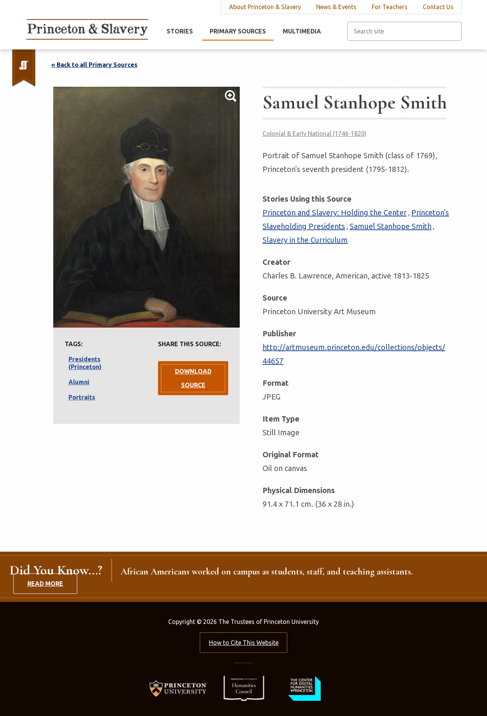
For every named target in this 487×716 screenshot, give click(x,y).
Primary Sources (238, 31)
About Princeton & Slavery (265, 6)
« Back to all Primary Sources (94, 64)
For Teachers (389, 6)
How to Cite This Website (244, 642)
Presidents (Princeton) (85, 363)
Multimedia (302, 31)
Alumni (78, 382)
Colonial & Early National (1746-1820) (314, 133)
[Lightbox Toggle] (146, 207)
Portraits (81, 397)
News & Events (336, 6)
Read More (45, 583)
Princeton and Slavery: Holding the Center (335, 212)
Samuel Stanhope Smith (390, 226)
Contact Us (438, 6)
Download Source (193, 378)
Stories (180, 31)
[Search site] (404, 31)
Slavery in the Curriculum (305, 239)
